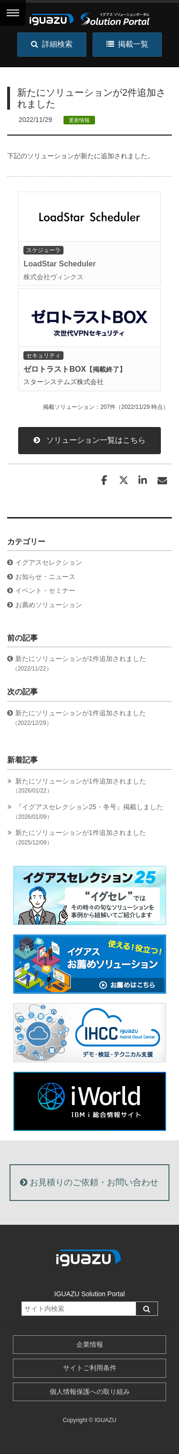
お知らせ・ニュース (45, 576)
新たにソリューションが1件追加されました (80, 786)
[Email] (162, 480)
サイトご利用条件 (89, 1368)
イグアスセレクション (48, 562)
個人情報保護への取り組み (90, 1391)
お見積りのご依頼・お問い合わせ (89, 1182)
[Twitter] (123, 480)
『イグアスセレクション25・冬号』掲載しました (89, 812)
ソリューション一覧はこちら (89, 440)
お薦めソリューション (48, 605)
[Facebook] (104, 480)
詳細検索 (52, 44)
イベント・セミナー (45, 590)
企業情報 (89, 1344)
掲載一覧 (127, 44)
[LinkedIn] (143, 480)
